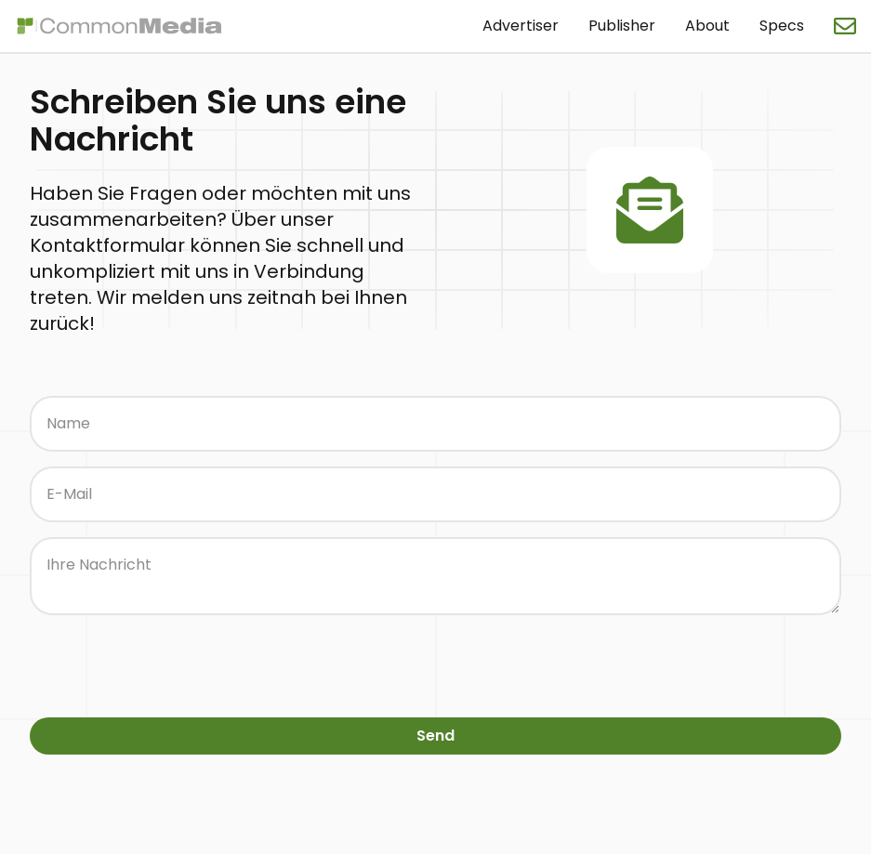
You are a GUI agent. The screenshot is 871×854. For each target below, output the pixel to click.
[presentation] (171, 666)
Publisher (621, 25)
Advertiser (520, 25)
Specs (781, 25)
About (707, 25)
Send (435, 735)
